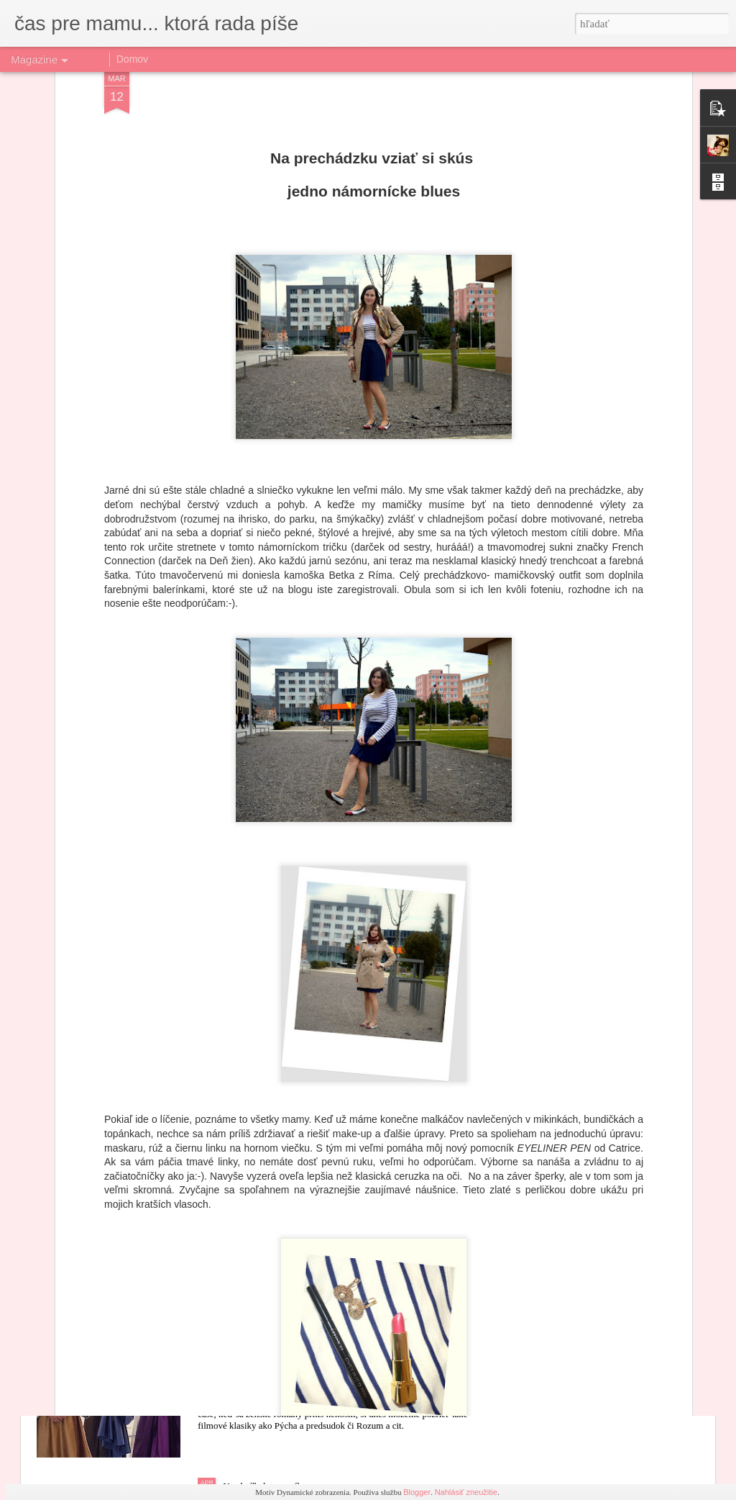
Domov (132, 59)
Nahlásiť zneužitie (466, 1492)
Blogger (417, 1492)
